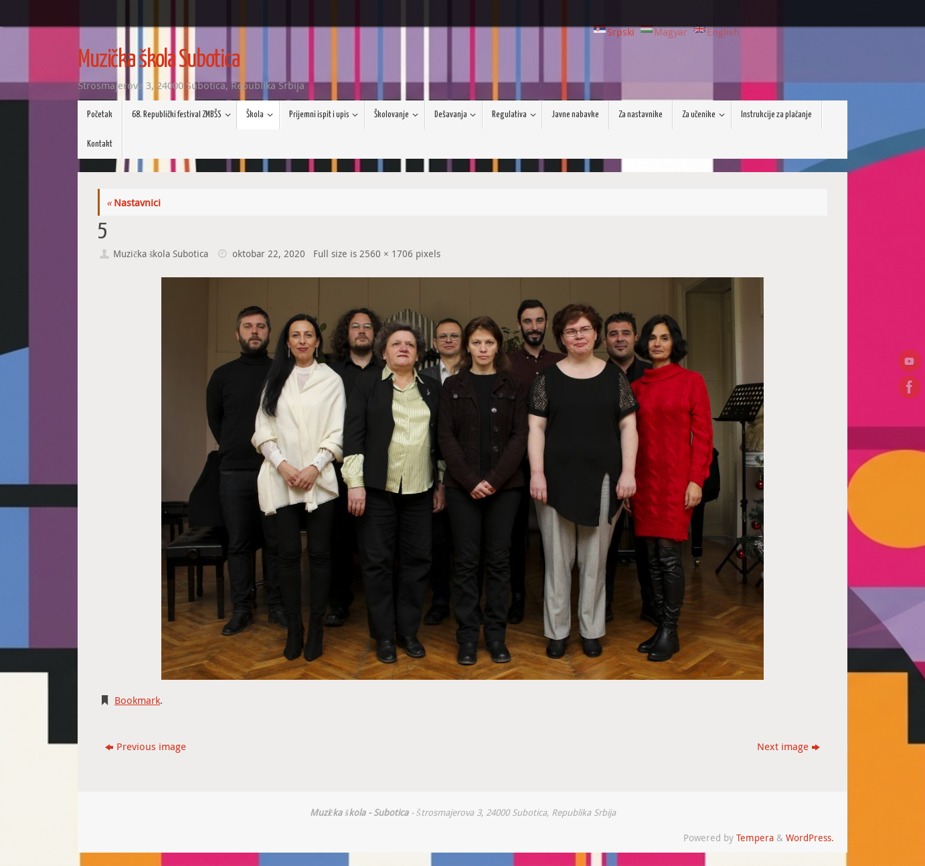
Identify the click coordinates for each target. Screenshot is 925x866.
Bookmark (137, 700)
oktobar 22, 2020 (268, 254)
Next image (788, 746)
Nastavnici (133, 202)
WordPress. (810, 838)
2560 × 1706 (386, 254)
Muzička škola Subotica (159, 60)
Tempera (755, 838)
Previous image (145, 746)
